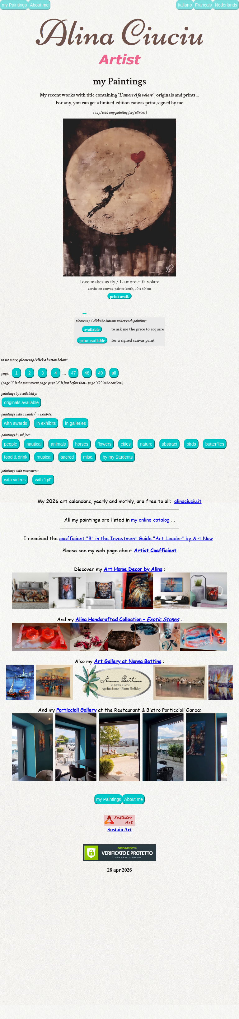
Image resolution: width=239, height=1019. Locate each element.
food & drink (15, 457)
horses (81, 444)
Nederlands (226, 4)
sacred (67, 457)
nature (146, 444)
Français (203, 4)
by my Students (118, 457)
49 (100, 372)
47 (73, 372)
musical (44, 457)
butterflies (214, 444)
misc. (88, 457)
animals (58, 444)
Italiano (185, 4)
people (10, 444)
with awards (15, 423)
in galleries (75, 423)
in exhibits (46, 423)
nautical (33, 444)
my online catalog (150, 519)
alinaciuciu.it (188, 501)
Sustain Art (119, 826)
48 (87, 372)
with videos (15, 479)
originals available (21, 402)
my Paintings (14, 4)
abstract (169, 444)
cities (126, 444)
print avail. (119, 296)
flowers (104, 444)
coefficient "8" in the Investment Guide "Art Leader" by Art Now (136, 538)
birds (191, 444)
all (114, 372)
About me (39, 4)
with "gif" (43, 479)
